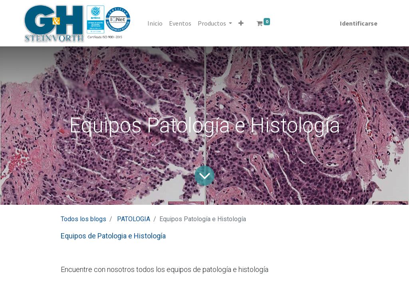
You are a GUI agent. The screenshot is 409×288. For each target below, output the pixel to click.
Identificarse (358, 23)
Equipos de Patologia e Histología (113, 236)
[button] (241, 23)
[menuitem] (155, 23)
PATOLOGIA (133, 219)
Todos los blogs (83, 219)
